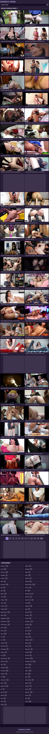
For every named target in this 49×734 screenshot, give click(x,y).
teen (28, 674)
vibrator (28, 686)
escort (3, 631)
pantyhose (29, 621)
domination (5, 621)
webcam (28, 692)
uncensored (29, 680)
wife (27, 698)
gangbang (4, 649)
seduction (29, 649)
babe (3, 581)
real (27, 634)
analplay (4, 575)
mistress (28, 597)
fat (3, 637)
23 (31, 538)
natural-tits (29, 600)
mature (28, 588)
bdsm (4, 594)
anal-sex (4, 572)
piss (27, 628)
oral (27, 603)
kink (3, 698)
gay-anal (4, 661)
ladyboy (28, 569)
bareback (4, 584)
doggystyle (5, 618)
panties (28, 618)
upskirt (28, 683)
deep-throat (5, 612)
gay (3, 655)
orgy (27, 609)
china (3, 603)
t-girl (28, 664)
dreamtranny (5, 624)
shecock (28, 655)
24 (34, 538)
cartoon (4, 600)
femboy (4, 643)
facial (4, 634)
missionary (29, 594)
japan (4, 683)
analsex (4, 578)
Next (41, 538)
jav (3, 689)
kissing (4, 704)
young (28, 701)
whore (28, 695)
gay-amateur (5, 658)
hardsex (4, 674)
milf (27, 591)
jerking (4, 695)
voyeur (28, 689)
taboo (28, 668)
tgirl (27, 677)
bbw (3, 591)
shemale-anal (30, 661)
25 (38, 538)
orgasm (28, 606)
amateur (4, 566)
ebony (4, 628)
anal (3, 569)
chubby (4, 609)
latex (27, 572)
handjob (4, 668)
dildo (3, 615)
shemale (29, 658)
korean (28, 566)
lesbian (28, 578)
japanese (4, 686)
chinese (4, 606)
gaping (4, 652)
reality (28, 637)
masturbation (30, 584)
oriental (28, 612)
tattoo (28, 671)
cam (3, 597)
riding (28, 643)
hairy (3, 664)
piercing (28, 624)
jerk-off (4, 692)
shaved (28, 652)
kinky (3, 701)
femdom (4, 646)
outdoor (28, 615)
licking (28, 581)
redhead (29, 640)
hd (3, 677)
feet (3, 640)
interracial (5, 680)
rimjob (28, 646)
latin (28, 575)
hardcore (4, 671)
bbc (3, 588)
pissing (28, 631)
